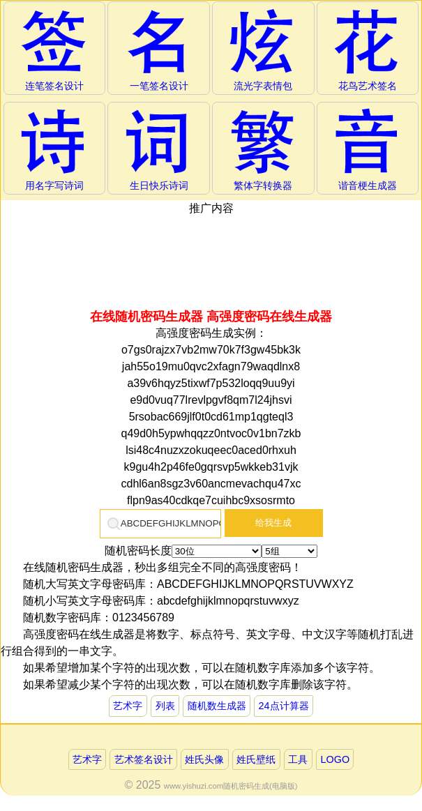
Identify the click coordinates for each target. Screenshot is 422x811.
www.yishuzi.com (193, 786)
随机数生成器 (217, 705)
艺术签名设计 (143, 759)
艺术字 (127, 705)
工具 (298, 759)
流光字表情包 (263, 49)
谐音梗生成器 (367, 149)
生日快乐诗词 (159, 149)
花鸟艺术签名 (367, 49)
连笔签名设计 (54, 49)
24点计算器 (284, 705)
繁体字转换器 (263, 149)
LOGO (335, 759)
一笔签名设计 (159, 49)
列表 (165, 705)
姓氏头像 (204, 759)
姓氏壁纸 (256, 759)
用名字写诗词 (54, 149)
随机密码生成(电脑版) (260, 786)
